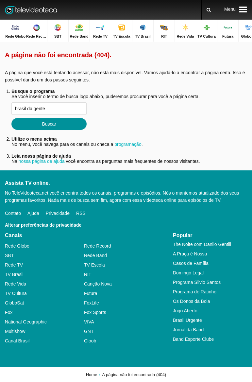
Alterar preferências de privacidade (43, 225)
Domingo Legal (188, 272)
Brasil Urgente (187, 320)
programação (128, 144)
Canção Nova (98, 283)
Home (91, 374)
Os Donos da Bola (191, 301)
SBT (9, 255)
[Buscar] (208, 10)
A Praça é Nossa (190, 253)
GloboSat (14, 302)
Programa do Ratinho (194, 291)
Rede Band (95, 255)
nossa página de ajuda (42, 161)
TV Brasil (14, 274)
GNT (89, 331)
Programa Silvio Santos (197, 282)
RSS (81, 213)
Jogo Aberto (185, 310)
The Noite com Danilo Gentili (202, 244)
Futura (90, 293)
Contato (13, 213)
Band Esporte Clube (193, 339)
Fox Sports (95, 312)
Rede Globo (17, 246)
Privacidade (58, 213)
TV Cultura (16, 293)
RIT (88, 274)
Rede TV (14, 265)
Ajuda (33, 213)
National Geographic (26, 321)
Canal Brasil (17, 340)
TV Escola (94, 265)
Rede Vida (15, 283)
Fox (8, 312)
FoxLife (91, 302)
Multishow (15, 331)
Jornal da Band (188, 329)
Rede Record (97, 246)
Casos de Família (191, 263)
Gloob (90, 340)
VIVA (89, 321)
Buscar (49, 124)
